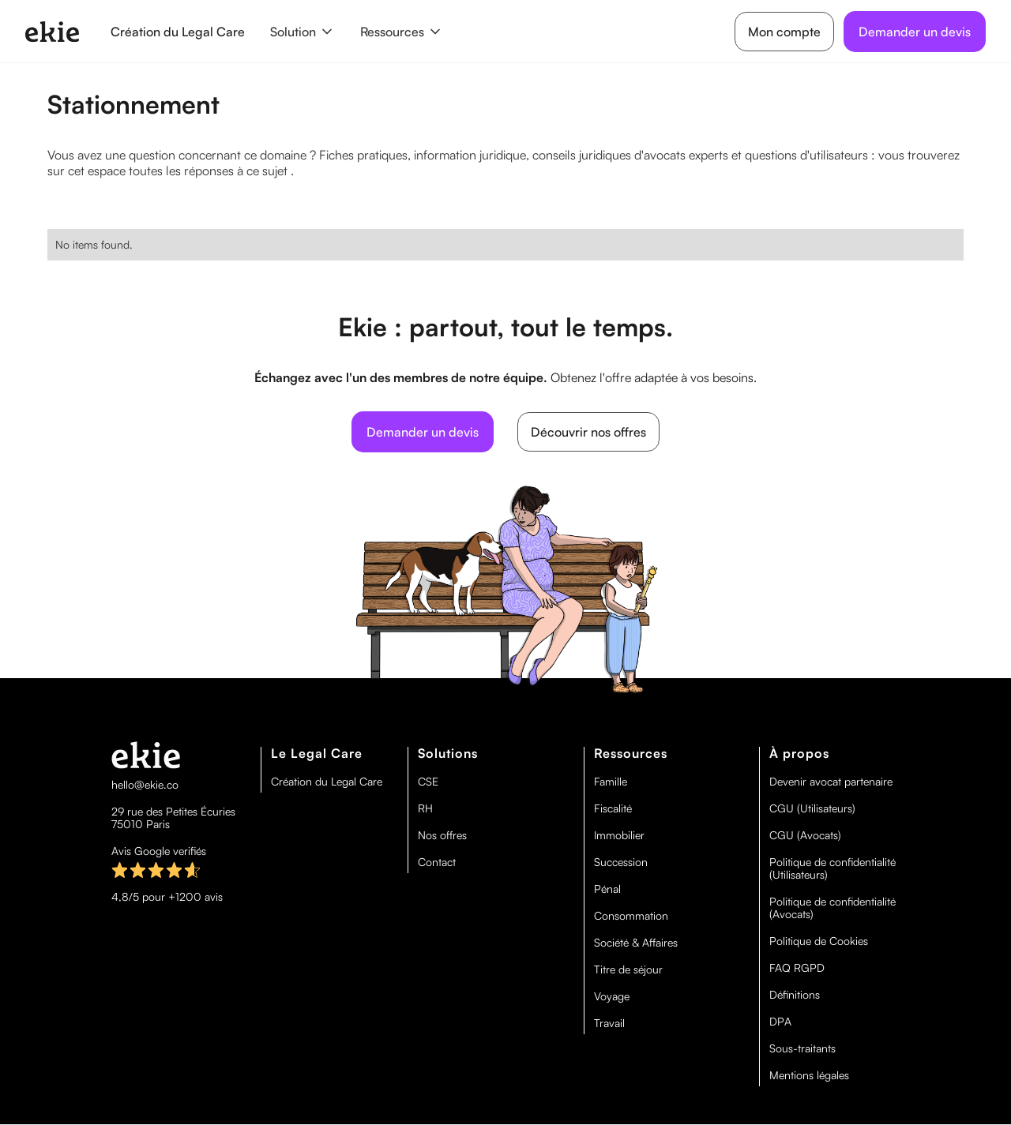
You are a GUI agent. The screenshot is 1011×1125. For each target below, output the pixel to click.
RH (425, 808)
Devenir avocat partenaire (831, 781)
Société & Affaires (636, 942)
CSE (428, 781)
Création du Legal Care (178, 31)
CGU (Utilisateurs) (812, 808)
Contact (437, 862)
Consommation (631, 915)
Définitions (794, 994)
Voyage (612, 996)
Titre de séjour (628, 969)
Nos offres (442, 835)
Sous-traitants (802, 1048)
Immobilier (619, 835)
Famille (610, 781)
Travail (609, 1023)
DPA (780, 1021)
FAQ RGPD (797, 968)
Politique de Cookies (818, 941)
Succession (621, 862)
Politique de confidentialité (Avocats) (832, 908)
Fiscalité (613, 808)
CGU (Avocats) (805, 835)
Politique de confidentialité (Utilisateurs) (832, 868)
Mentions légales (809, 1075)
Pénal (607, 889)
